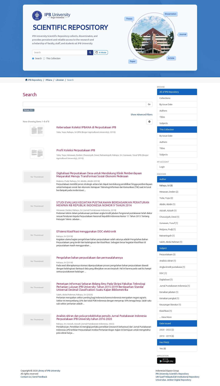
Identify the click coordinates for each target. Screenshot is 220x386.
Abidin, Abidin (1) (167, 204)
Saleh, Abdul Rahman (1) (171, 242)
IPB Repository (35, 80)
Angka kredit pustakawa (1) (172, 267)
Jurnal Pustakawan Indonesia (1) (175, 286)
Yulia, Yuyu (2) (166, 198)
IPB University (53, 370)
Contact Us (26, 377)
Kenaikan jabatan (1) (169, 292)
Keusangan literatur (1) (170, 304)
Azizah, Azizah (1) (168, 210)
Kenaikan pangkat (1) (169, 298)
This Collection (52, 58)
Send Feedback (40, 377)
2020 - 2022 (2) (167, 329)
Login (162, 167)
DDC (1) (163, 273)
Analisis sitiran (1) (168, 261)
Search (37, 58)
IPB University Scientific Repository (172, 374)
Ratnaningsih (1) (167, 235)
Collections (165, 98)
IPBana (49, 80)
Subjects (164, 123)
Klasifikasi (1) (166, 311)
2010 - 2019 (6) (167, 336)
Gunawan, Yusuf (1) (169, 223)
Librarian (60, 80)
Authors (163, 110)
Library (41, 370)
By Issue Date (166, 104)
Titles (162, 117)
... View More (166, 317)
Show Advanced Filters (141, 114)
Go (149, 104)
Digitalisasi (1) (166, 279)
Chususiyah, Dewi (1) (169, 217)
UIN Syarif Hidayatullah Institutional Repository (177, 377)
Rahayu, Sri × (28, 110)
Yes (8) (163, 348)
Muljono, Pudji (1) (168, 229)
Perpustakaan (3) (167, 254)
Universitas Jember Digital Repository (173, 380)
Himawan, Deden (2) (169, 192)
